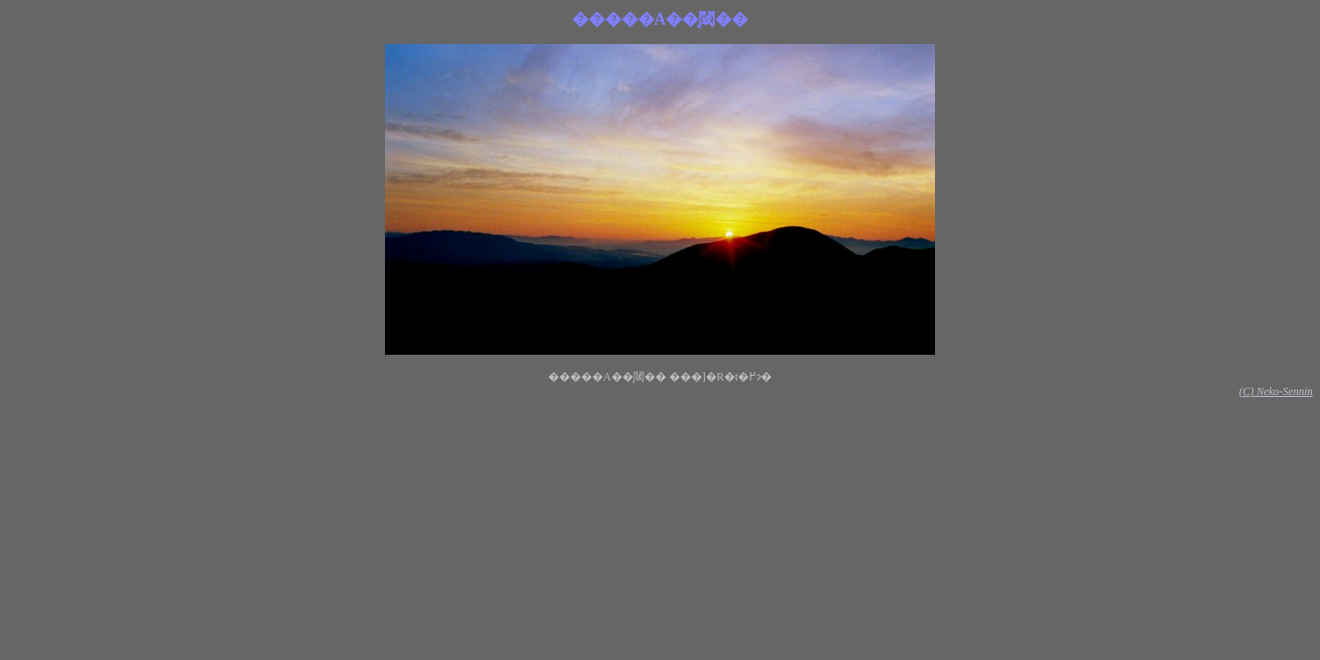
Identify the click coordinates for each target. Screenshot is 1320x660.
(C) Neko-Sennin (1276, 391)
